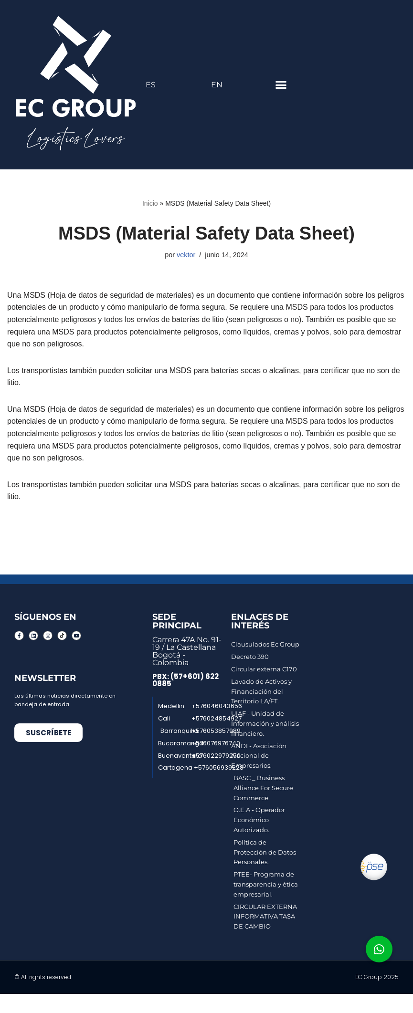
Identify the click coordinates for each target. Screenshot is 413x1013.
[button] (281, 85)
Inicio (150, 203)
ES (151, 84)
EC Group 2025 (377, 977)
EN (216, 84)
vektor (186, 255)
